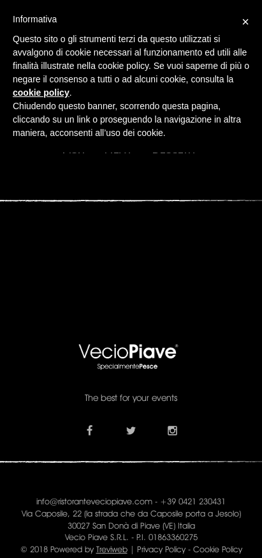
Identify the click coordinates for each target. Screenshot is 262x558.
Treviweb (111, 549)
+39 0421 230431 (193, 501)
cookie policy (41, 92)
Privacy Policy (161, 549)
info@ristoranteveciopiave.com (94, 501)
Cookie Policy (217, 549)
